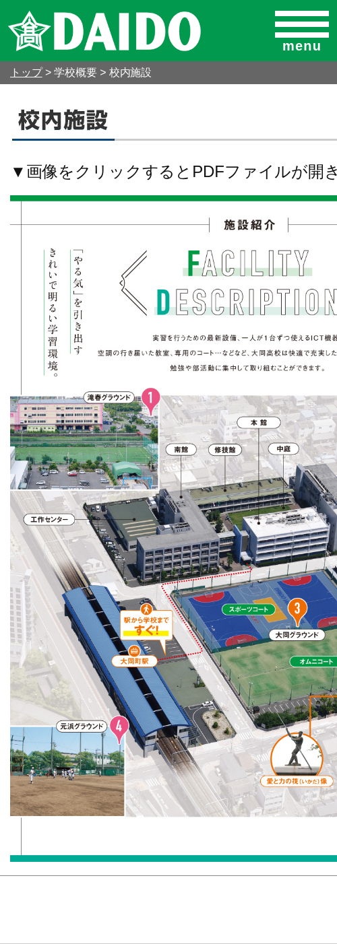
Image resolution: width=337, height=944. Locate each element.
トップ (26, 72)
